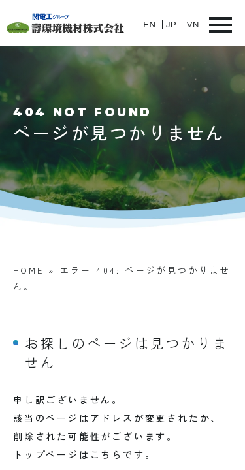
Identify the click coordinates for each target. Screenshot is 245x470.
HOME (28, 270)
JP (171, 24)
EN (149, 24)
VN (193, 24)
